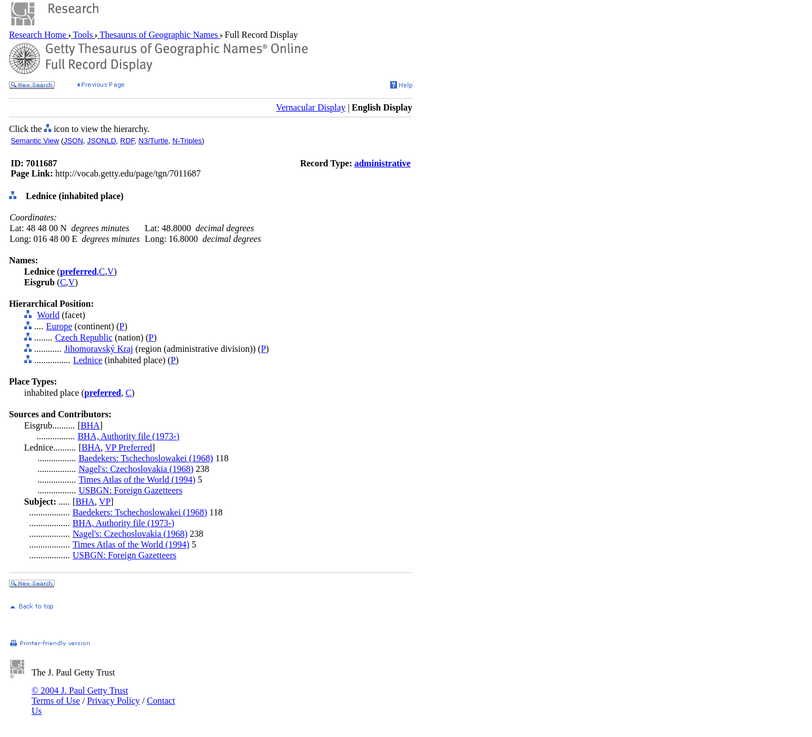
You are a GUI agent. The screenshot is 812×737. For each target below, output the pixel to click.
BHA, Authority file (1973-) (128, 436)
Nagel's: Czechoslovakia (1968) (135, 469)
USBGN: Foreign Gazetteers (130, 490)
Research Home (39, 34)
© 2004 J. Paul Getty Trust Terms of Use (80, 695)
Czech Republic (84, 337)
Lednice (88, 360)
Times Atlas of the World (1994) (136, 479)
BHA (90, 425)
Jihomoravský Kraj (98, 349)
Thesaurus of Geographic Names (159, 34)
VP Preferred (128, 447)
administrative (382, 163)
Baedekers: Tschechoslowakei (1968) (145, 458)
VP (105, 501)
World (48, 315)
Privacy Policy (113, 700)
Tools (83, 34)
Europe (59, 326)
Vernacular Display (311, 107)
